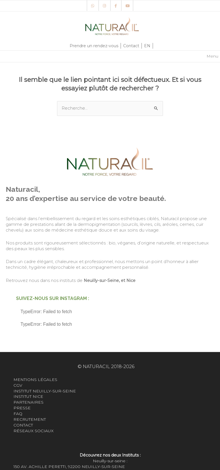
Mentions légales (35, 379)
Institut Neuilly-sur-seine (44, 391)
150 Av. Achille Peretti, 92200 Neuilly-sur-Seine (69, 466)
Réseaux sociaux (33, 430)
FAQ (17, 413)
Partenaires (28, 402)
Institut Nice (28, 396)
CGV (17, 385)
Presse (22, 407)
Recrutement (30, 419)
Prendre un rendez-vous (94, 45)
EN (147, 45)
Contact (131, 45)
